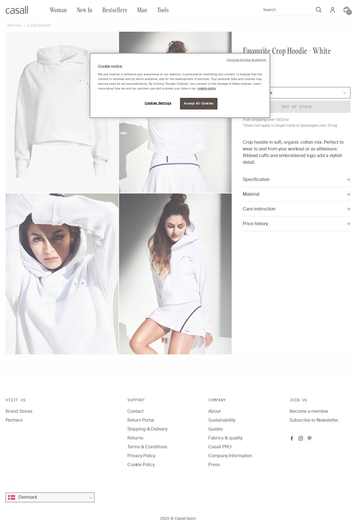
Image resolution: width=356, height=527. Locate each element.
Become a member (309, 411)
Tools (163, 9)
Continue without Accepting (246, 60)
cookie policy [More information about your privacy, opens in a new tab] (206, 88)
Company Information (230, 456)
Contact (135, 411)
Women (14, 25)
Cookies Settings (158, 103)
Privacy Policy (141, 456)
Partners (14, 420)
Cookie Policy (141, 465)
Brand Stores (19, 411)
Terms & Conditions (147, 447)
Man (142, 9)
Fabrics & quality (225, 438)
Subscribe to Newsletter (314, 420)
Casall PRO (220, 447)
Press (214, 465)
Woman (58, 9)
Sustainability (221, 420)
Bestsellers (114, 9)
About (214, 411)
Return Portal (140, 420)
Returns (135, 438)
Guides (215, 429)
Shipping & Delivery (147, 429)
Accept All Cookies (198, 103)
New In (84, 9)
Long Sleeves (39, 25)
